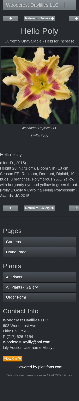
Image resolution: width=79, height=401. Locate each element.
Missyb (49, 347)
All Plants (14, 277)
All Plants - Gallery (22, 287)
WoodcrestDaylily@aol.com (26, 342)
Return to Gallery (39, 18)
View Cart (12, 358)
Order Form (16, 297)
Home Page (16, 252)
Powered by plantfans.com (39, 367)
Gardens (13, 242)
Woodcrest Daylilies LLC (32, 5)
